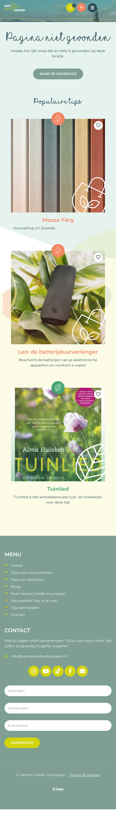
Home (16, 565)
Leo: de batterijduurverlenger (58, 352)
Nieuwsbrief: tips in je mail (34, 601)
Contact (18, 615)
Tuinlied (58, 489)
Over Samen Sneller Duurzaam (38, 594)
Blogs (16, 587)
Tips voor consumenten (32, 573)
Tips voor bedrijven (27, 580)
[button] (81, 8)
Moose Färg (58, 220)
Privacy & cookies (84, 775)
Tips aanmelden (25, 608)
